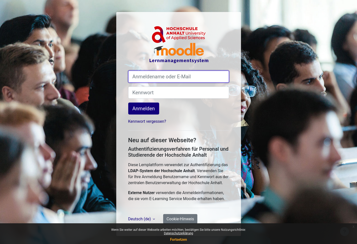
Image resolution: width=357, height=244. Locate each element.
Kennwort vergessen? (147, 121)
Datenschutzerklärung (178, 233)
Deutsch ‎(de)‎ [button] (140, 219)
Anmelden (143, 109)
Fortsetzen (178, 240)
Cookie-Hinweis (180, 219)
